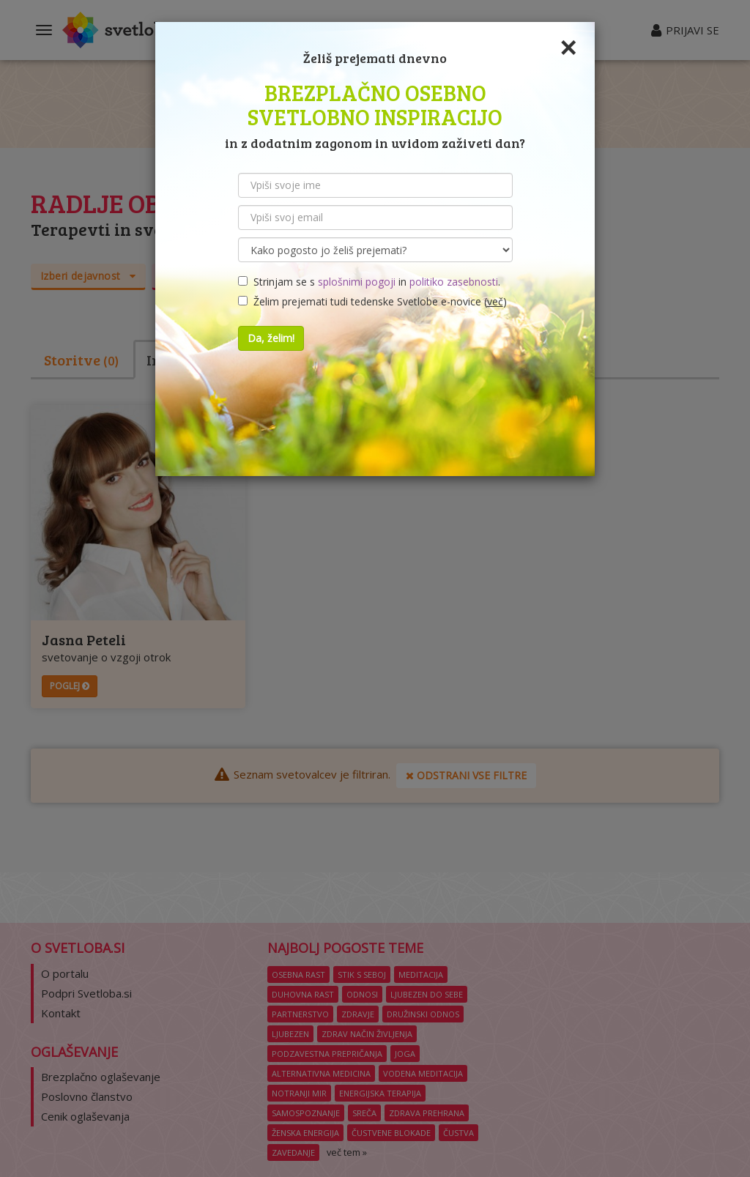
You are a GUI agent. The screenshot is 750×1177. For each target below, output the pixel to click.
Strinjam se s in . (369, 282)
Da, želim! (271, 338)
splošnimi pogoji (357, 282)
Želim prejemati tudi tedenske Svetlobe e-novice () (372, 301)
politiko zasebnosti (453, 282)
